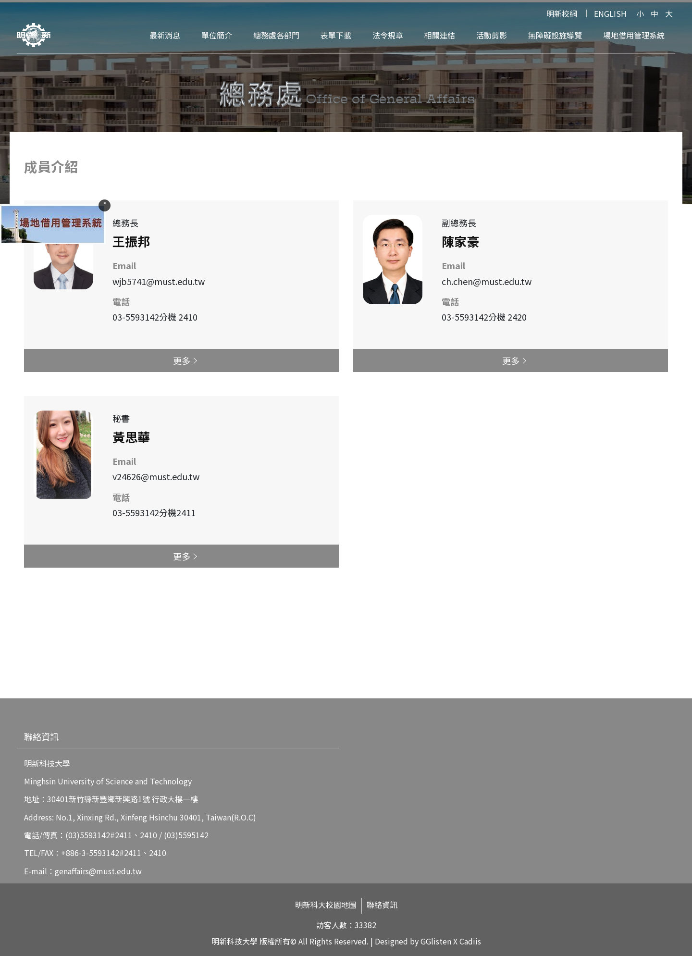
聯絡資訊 (382, 904)
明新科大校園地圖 (326, 904)
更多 (181, 360)
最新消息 (164, 35)
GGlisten (435, 941)
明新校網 (561, 13)
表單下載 (336, 35)
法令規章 (387, 35)
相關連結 (439, 35)
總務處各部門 (276, 35)
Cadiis (470, 941)
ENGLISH (610, 13)
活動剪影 (491, 35)
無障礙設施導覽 (555, 35)
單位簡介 (216, 35)
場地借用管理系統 (634, 35)
